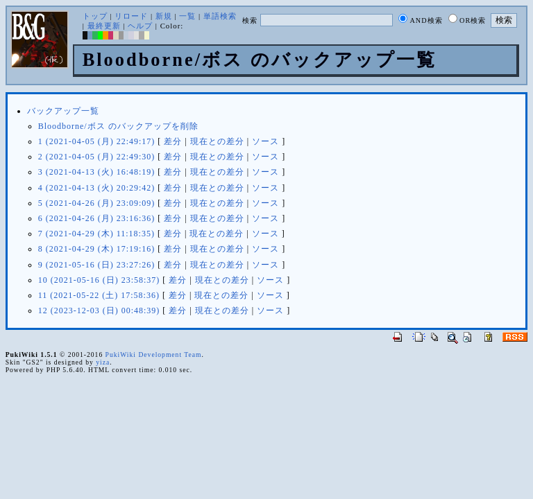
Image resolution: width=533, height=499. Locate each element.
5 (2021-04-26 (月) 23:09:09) (96, 203)
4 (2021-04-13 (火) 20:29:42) (96, 188)
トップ (95, 16)
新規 (163, 16)
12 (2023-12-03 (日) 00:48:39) (99, 310)
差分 (173, 141)
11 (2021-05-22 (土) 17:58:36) (99, 295)
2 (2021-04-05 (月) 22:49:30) (96, 156)
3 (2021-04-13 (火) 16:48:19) (96, 172)
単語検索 (220, 16)
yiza (103, 362)
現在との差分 (217, 141)
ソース (265, 141)
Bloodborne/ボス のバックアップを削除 (118, 126)
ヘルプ (140, 25)
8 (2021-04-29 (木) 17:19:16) (96, 249)
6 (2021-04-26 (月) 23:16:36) (96, 218)
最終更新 (104, 25)
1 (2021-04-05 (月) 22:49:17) (96, 141)
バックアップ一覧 (63, 111)
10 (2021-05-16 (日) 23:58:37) (99, 280)
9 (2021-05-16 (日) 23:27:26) (96, 265)
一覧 (187, 16)
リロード (131, 16)
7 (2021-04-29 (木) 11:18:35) (96, 233)
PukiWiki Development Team (153, 354)
